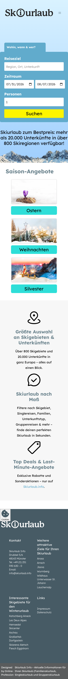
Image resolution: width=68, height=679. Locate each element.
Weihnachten (34, 250)
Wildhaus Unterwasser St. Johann (46, 579)
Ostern (33, 210)
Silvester (33, 289)
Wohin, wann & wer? (21, 47)
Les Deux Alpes (17, 620)
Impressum (43, 608)
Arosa (40, 558)
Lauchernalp (44, 587)
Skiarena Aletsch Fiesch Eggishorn (19, 646)
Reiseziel (12, 58)
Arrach (41, 562)
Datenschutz (44, 612)
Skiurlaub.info (33, 487)
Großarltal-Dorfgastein (16, 638)
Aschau (13, 632)
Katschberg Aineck (20, 616)
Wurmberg (43, 571)
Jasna (40, 567)
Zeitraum (12, 76)
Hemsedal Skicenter (15, 626)
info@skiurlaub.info (20, 573)
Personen (12, 94)
